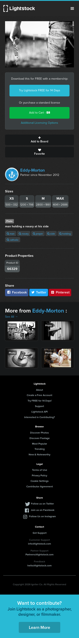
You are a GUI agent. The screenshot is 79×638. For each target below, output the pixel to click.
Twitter (39, 292)
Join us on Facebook (42, 510)
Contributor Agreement (39, 486)
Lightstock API (39, 411)
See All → (11, 316)
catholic (13, 240)
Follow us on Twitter (42, 503)
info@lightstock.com (39, 543)
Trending (40, 449)
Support (39, 406)
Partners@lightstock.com (39, 554)
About (39, 390)
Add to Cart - (39, 112)
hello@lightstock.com (39, 565)
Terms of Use (39, 470)
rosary (24, 233)
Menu (72, 8)
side (51, 233)
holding (65, 233)
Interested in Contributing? (39, 417)
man (11, 233)
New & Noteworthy (39, 454)
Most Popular (39, 443)
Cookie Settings (40, 481)
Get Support (40, 533)
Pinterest (60, 292)
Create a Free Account (39, 395)
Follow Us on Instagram (42, 516)
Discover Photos (39, 432)
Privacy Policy (39, 475)
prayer (38, 233)
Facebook (17, 292)
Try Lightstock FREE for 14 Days (39, 90)
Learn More (39, 627)
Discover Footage (39, 438)
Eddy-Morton (32, 170)
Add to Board (39, 139)
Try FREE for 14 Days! (40, 400)
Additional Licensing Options (39, 123)
